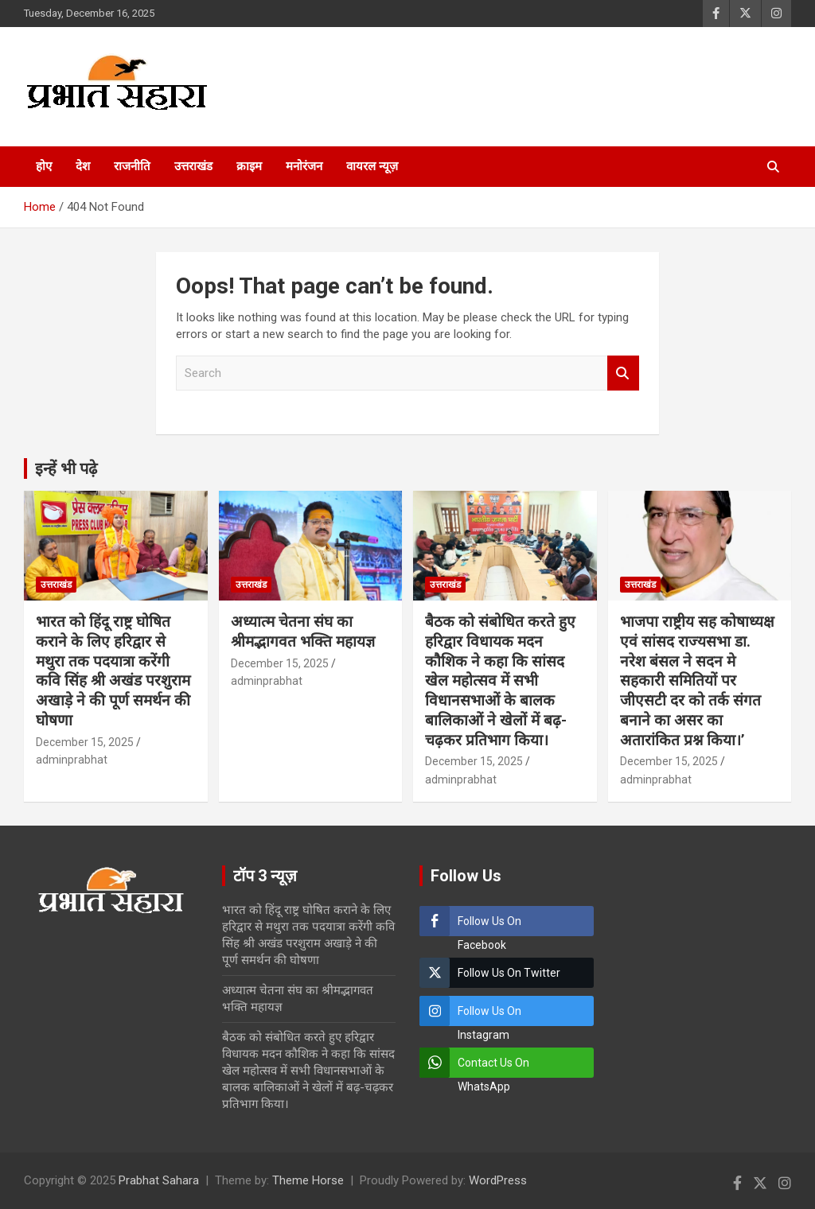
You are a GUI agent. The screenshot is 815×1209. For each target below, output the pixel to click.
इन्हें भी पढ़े (66, 468)
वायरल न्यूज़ (372, 166)
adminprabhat (71, 759)
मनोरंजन (304, 166)
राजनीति (132, 166)
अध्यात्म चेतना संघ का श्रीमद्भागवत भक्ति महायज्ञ (303, 631)
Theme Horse (308, 1180)
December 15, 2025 (85, 742)
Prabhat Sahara (159, 1180)
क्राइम (249, 166)
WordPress (498, 1180)
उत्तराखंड (193, 166)
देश (83, 166)
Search (623, 373)
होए (44, 166)
